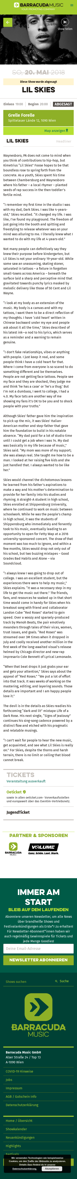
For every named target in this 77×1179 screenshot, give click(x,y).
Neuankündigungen (20, 1137)
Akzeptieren (52, 1168)
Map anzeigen (54, 131)
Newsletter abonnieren (38, 960)
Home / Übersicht (19, 1121)
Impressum (14, 1088)
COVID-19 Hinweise (19, 1071)
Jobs (9, 1080)
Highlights (13, 1146)
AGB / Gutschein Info (21, 1097)
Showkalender (16, 1129)
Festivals (12, 1154)
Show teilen (65, 29)
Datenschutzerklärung (22, 1105)
